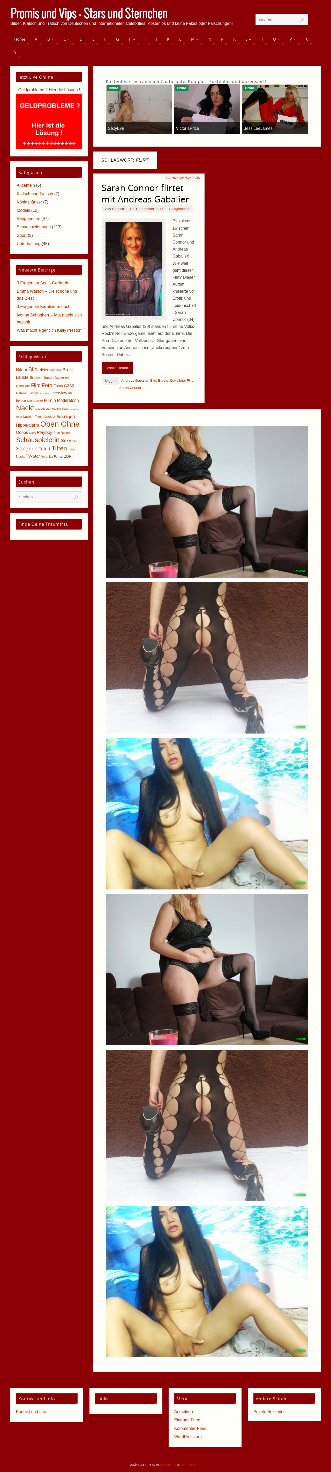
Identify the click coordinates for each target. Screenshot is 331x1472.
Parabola (168, 1465)
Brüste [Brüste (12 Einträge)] (22, 377)
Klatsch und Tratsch (35, 194)
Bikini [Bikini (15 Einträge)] (21, 369)
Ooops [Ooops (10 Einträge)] (22, 432)
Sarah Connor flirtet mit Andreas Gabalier (145, 193)
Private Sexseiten (269, 1411)
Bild (153, 380)
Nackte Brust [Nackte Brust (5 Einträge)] (60, 409)
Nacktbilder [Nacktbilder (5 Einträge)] (43, 409)
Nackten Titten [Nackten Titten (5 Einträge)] (33, 417)
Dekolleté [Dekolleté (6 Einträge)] (23, 386)
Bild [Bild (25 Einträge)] (32, 369)
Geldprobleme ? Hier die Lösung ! (49, 90)
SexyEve (116, 128)
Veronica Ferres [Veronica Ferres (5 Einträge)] (52, 456)
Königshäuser (29, 202)
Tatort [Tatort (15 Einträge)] (44, 448)
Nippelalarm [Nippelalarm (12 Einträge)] (27, 425)
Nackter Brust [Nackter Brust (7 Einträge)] (54, 417)
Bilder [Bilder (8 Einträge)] (43, 370)
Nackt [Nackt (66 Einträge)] (25, 408)
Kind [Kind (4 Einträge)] (30, 400)
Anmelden (183, 1411)
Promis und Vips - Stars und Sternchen (89, 14)
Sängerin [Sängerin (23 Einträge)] (26, 448)
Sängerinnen (180, 209)
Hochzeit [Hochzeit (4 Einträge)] (45, 393)
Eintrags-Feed (187, 1420)
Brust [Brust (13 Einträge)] (67, 369)
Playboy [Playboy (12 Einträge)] (44, 432)
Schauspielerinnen (34, 227)
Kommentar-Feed (190, 1428)
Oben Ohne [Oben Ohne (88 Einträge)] (60, 424)
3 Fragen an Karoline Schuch (43, 306)
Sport (22, 235)
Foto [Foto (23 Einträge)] (47, 385)
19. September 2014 (147, 209)
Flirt (190, 380)
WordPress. (190, 1465)
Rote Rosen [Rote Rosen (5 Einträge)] (62, 433)
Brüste (163, 380)
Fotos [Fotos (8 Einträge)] (58, 386)
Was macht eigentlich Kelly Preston (49, 330)
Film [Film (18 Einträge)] (35, 385)
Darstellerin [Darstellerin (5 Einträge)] (62, 378)
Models (23, 210)
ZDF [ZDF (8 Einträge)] (67, 456)
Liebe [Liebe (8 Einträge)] (38, 400)
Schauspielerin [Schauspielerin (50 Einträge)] (38, 439)
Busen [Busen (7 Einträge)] (49, 378)
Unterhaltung (29, 243)
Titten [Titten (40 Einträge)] (59, 448)
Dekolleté (177, 380)
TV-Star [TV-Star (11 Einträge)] (33, 456)
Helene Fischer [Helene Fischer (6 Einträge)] (27, 393)
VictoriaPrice (187, 128)
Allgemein (26, 185)
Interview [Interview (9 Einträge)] (59, 393)
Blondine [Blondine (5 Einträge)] (55, 370)
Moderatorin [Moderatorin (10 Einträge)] (68, 400)
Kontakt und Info (31, 1411)
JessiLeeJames (258, 128)
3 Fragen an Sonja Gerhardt (42, 283)
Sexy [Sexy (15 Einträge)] (66, 440)
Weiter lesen (117, 368)
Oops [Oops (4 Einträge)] (32, 432)
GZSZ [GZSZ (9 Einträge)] (69, 385)
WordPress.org (188, 1437)
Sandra (118, 209)
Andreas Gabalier (134, 380)
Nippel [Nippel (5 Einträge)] (70, 417)
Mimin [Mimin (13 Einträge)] (50, 400)
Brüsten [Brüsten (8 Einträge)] (36, 377)
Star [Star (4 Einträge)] (75, 441)
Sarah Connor (130, 388)
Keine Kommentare (183, 177)
